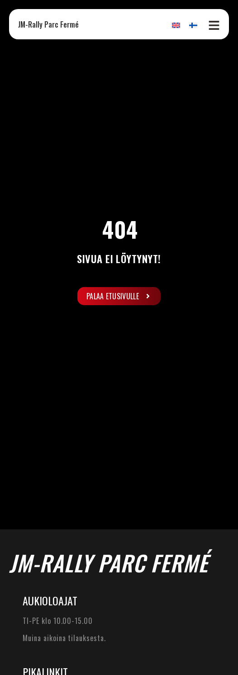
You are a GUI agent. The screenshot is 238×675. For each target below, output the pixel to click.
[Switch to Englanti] (176, 25)
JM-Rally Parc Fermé (48, 24)
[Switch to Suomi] (193, 25)
